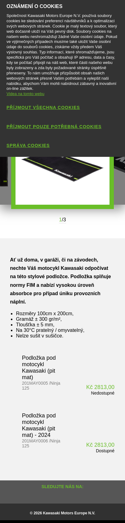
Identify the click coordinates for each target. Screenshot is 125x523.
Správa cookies (28, 145)
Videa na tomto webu (25, 93)
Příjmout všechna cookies (43, 107)
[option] (62, 166)
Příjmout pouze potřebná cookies (54, 126)
